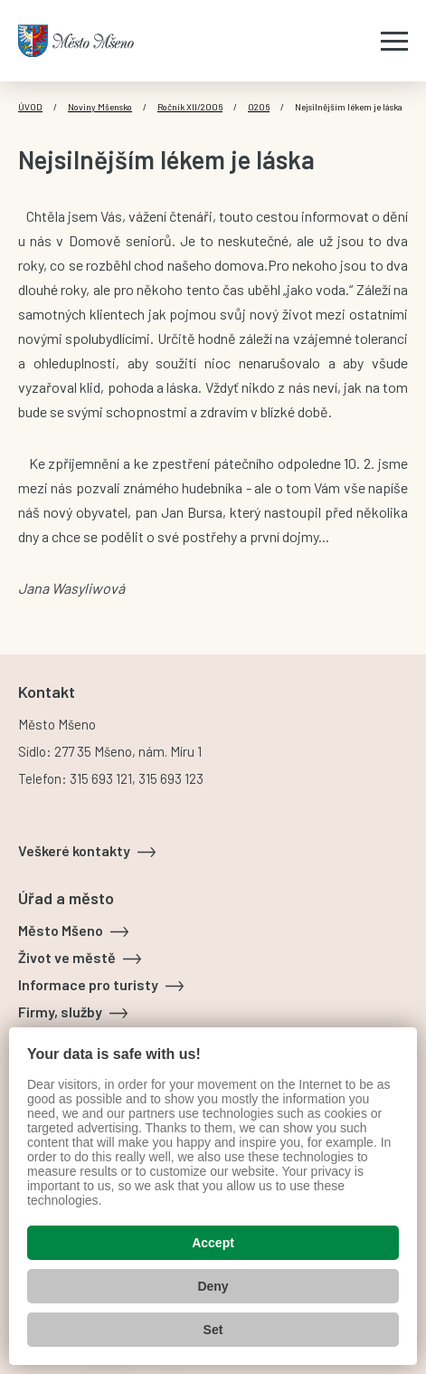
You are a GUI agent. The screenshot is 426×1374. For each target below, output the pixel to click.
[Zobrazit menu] (394, 40)
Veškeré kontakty (74, 850)
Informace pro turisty (88, 984)
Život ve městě (67, 957)
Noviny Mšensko (100, 106)
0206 (259, 106)
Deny (212, 1286)
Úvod (30, 106)
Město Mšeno (60, 930)
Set (213, 1329)
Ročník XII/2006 (189, 106)
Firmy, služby (60, 1011)
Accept (213, 1243)
